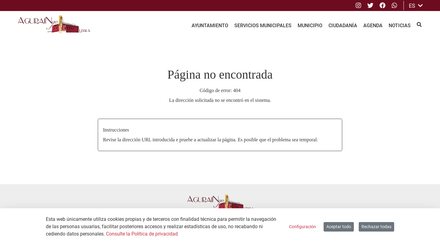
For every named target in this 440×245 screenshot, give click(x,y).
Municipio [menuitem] (310, 25)
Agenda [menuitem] (373, 25)
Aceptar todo (338, 226)
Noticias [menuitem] (400, 25)
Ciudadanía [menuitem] (342, 25)
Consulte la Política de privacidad (142, 234)
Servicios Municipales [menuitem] (263, 25)
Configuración (302, 226)
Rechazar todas (376, 226)
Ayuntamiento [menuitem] (210, 25)
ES (416, 5)
